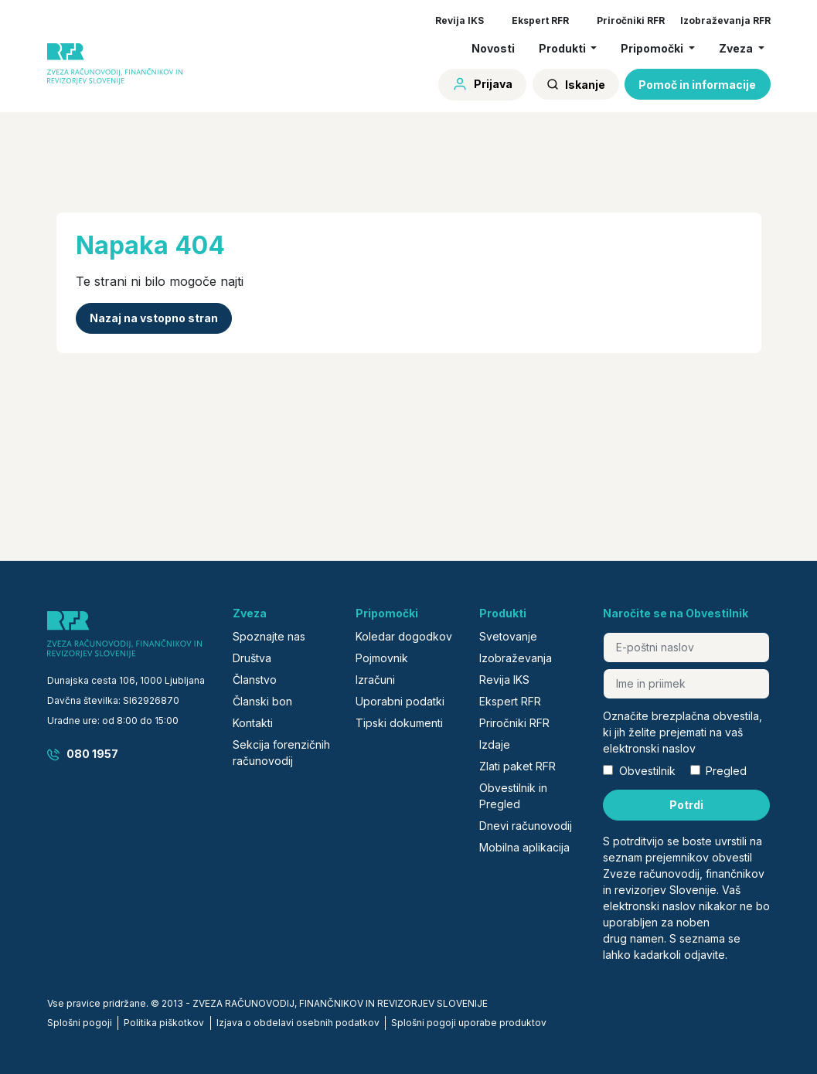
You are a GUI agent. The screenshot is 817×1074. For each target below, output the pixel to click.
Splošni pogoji (79, 1022)
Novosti (493, 48)
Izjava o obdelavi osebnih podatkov (298, 1022)
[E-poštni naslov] (686, 647)
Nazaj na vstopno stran (154, 318)
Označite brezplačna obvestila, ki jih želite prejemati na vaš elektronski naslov (682, 732)
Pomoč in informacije (697, 84)
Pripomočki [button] (653, 48)
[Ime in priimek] (686, 683)
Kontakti (253, 722)
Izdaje (494, 744)
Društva (252, 657)
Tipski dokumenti (399, 722)
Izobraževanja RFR (725, 20)
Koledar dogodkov (404, 636)
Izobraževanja (515, 657)
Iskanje (575, 84)
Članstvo (255, 679)
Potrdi (686, 804)
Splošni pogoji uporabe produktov (468, 1022)
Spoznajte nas (269, 636)
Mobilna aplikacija (524, 847)
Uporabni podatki (400, 701)
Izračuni (375, 679)
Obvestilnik (647, 770)
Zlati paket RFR (517, 766)
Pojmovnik (382, 657)
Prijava (482, 84)
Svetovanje (508, 636)
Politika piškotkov (164, 1022)
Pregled (726, 770)
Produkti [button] (563, 48)
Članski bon (262, 701)
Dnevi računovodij (525, 825)
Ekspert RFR (540, 20)
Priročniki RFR (631, 20)
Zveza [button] (737, 48)
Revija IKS (459, 20)
